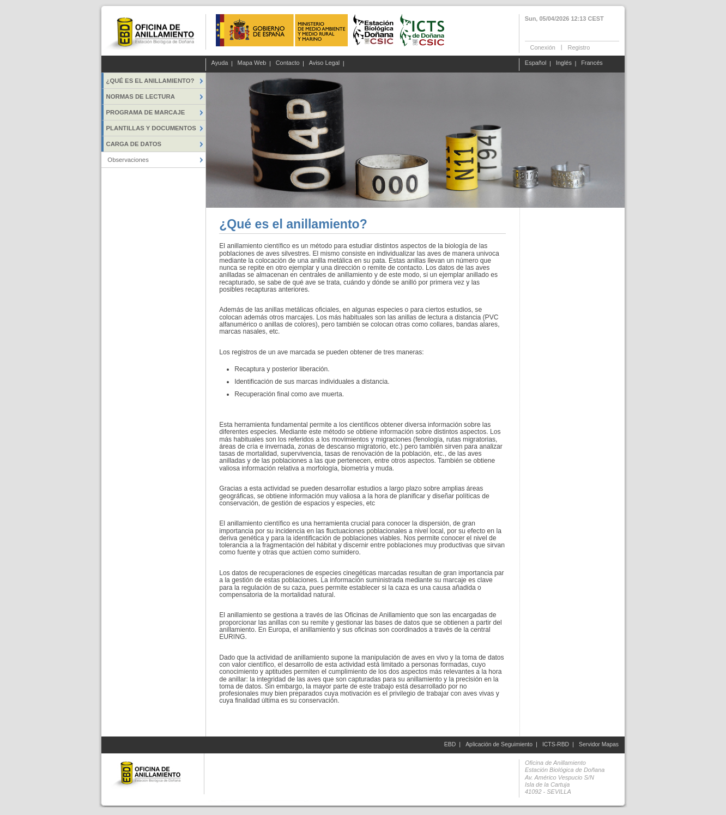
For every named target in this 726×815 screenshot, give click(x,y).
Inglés (564, 63)
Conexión (542, 47)
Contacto (288, 63)
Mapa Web (252, 63)
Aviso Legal (324, 63)
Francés (592, 63)
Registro (578, 47)
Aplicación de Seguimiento (499, 744)
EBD (450, 744)
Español (536, 63)
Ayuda (219, 63)
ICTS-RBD (555, 744)
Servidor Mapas (599, 744)
